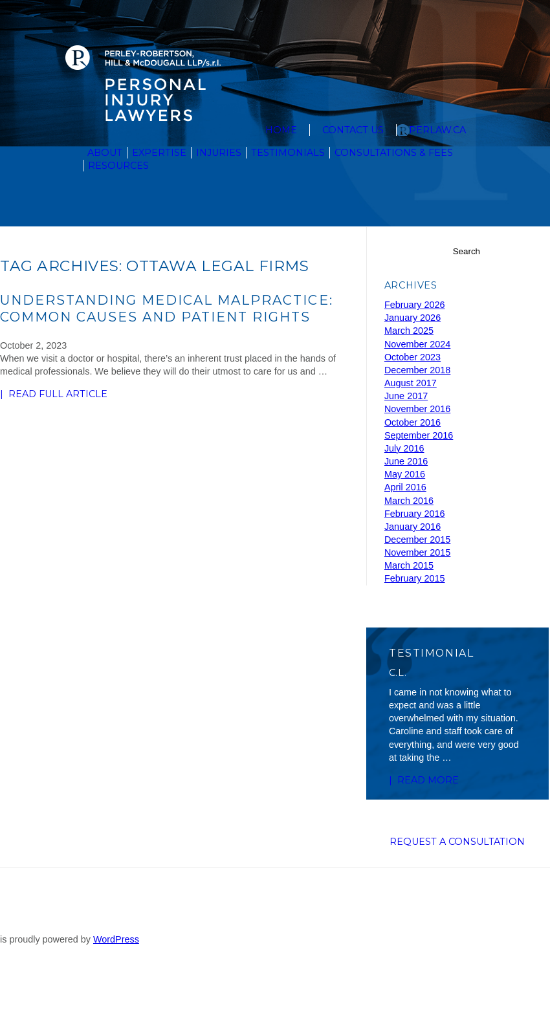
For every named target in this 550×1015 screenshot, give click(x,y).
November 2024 (417, 344)
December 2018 (417, 370)
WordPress (116, 982)
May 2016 (404, 474)
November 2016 (417, 409)
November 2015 (417, 552)
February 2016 (414, 513)
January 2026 (412, 317)
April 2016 (405, 487)
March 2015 (409, 565)
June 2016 (406, 461)
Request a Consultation (457, 871)
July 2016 (404, 448)
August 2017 (410, 383)
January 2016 (412, 526)
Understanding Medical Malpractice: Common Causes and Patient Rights (166, 308)
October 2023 (412, 357)
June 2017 (406, 396)
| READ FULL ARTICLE (41, 394)
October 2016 (412, 422)
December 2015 (417, 539)
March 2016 (409, 501)
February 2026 (414, 305)
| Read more (415, 786)
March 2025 (409, 330)
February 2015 (414, 578)
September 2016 (418, 435)
